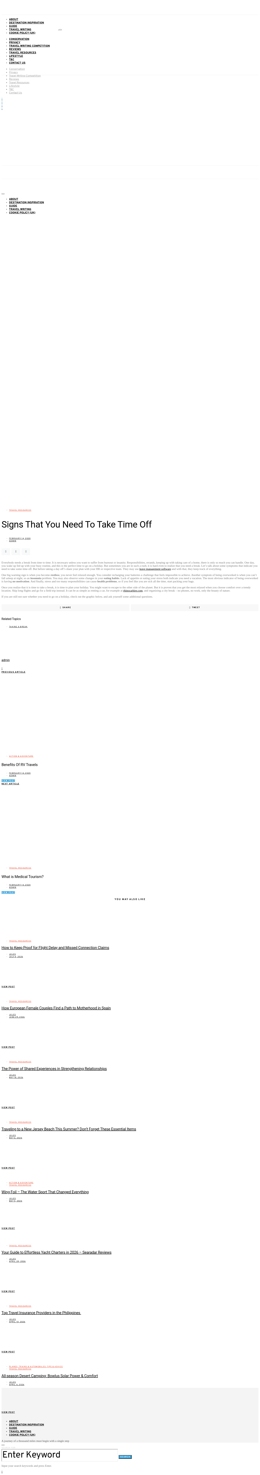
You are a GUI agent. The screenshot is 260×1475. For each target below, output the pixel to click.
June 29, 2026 (17, 1017)
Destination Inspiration (26, 22)
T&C (11, 59)
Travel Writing (20, 29)
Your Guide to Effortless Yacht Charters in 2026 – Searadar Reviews (57, 1252)
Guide (13, 26)
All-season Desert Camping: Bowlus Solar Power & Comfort (50, 1376)
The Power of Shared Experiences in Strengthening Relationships (54, 1068)
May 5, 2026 (15, 1201)
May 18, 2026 (16, 1077)
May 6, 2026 (15, 1138)
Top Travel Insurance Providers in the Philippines (41, 1313)
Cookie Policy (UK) (22, 33)
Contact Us (17, 63)
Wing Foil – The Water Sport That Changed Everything (45, 1192)
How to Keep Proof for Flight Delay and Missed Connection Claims (55, 947)
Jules (12, 954)
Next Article (10, 784)
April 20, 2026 (17, 1261)
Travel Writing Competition (29, 46)
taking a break (18, 627)
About (13, 19)
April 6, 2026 (16, 1385)
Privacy (14, 42)
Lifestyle (16, 56)
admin (12, 541)
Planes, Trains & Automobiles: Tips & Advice (36, 1366)
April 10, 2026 (17, 1322)
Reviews (15, 49)
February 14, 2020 (20, 538)
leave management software (155, 568)
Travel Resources (22, 52)
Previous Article (13, 672)
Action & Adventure (21, 756)
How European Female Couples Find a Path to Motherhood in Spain (56, 1008)
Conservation (19, 39)
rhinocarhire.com (133, 590)
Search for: (9, 1448)
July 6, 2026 (16, 957)
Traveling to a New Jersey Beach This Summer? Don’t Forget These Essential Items (69, 1129)
